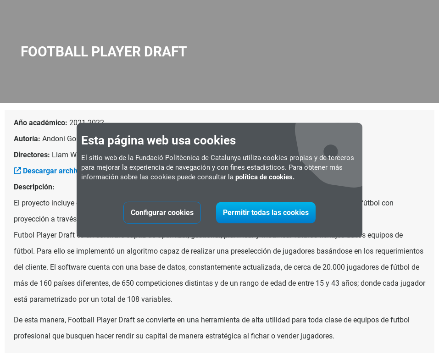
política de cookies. (265, 177)
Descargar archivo (48, 170)
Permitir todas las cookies (266, 212)
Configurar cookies (162, 212)
